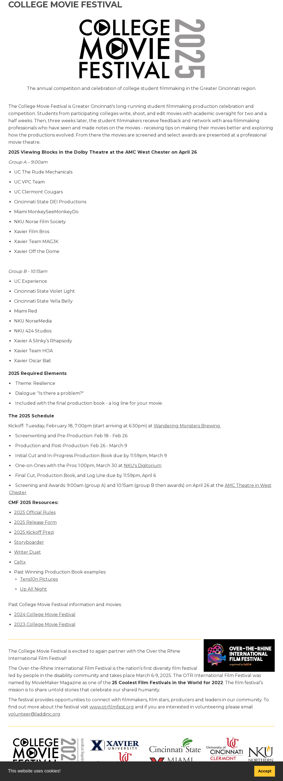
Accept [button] (264, 771)
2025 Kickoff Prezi (34, 532)
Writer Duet (27, 552)
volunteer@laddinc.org (34, 714)
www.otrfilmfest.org (112, 707)
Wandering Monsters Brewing (187, 425)
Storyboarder (29, 542)
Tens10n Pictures (39, 579)
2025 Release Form (35, 522)
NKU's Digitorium (142, 465)
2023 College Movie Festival (44, 624)
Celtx (20, 562)
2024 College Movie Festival (44, 614)
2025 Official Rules (35, 512)
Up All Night (33, 589)
